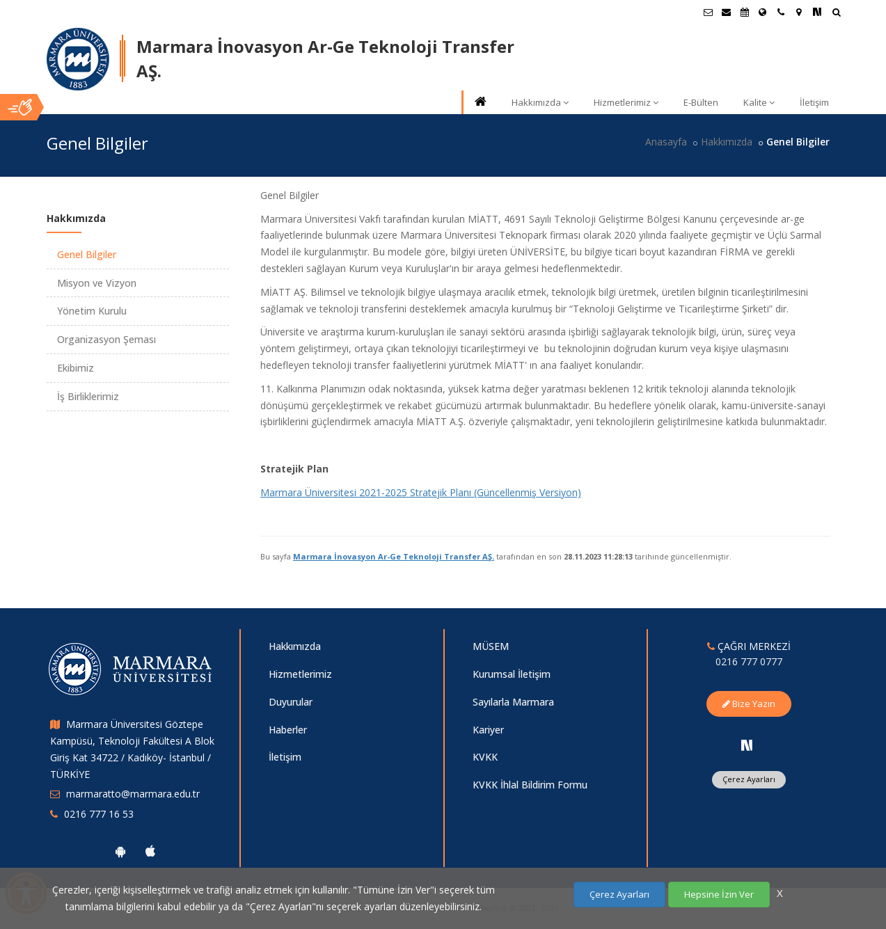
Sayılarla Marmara (513, 701)
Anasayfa (666, 141)
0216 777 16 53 (99, 813)
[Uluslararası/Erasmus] (763, 11)
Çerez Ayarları (748, 779)
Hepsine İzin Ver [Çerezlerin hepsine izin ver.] (719, 894)
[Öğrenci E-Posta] (708, 11)
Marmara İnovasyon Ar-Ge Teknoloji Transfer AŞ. (393, 556)
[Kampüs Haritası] (799, 11)
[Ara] (836, 13)
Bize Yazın (748, 703)
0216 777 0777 (748, 661)
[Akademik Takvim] (745, 11)
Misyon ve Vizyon (96, 282)
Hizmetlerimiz (626, 102)
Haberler (288, 729)
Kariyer (488, 729)
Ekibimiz (75, 367)
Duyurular (291, 701)
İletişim (814, 102)
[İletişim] (781, 11)
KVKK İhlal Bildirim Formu (530, 784)
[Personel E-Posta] (727, 11)
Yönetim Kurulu (92, 310)
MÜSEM (491, 646)
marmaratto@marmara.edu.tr (133, 793)
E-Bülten (700, 102)
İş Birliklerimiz (88, 396)
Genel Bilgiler (86, 254)
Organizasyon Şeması (106, 339)
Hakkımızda (540, 102)
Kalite (759, 102)
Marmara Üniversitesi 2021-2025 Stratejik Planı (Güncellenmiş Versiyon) (420, 492)
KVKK (485, 756)
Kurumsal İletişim (512, 674)
